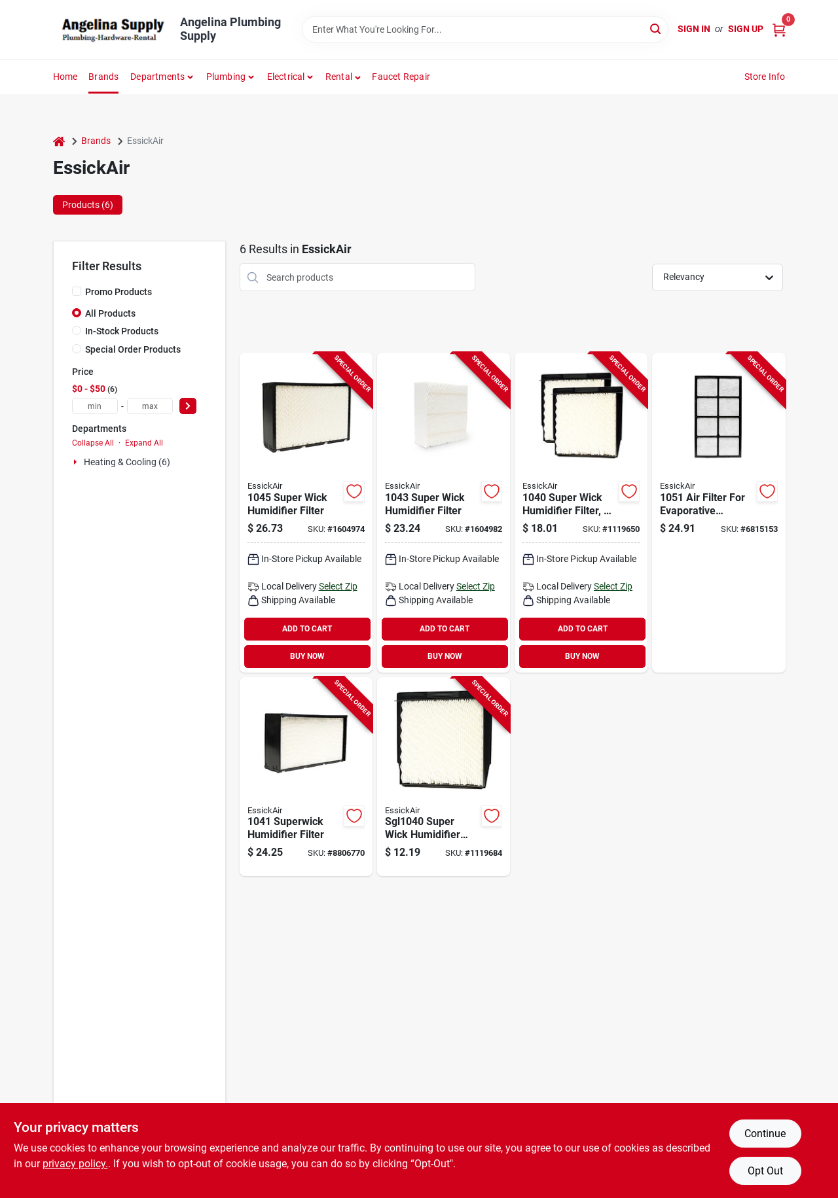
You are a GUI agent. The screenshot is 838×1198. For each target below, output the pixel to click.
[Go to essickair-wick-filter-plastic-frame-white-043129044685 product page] (306, 777)
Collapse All (93, 443)
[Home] (59, 141)
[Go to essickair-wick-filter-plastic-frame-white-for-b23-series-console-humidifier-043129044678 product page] (581, 513)
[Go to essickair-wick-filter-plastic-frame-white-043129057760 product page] (443, 777)
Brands (103, 76)
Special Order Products (133, 349)
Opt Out (765, 1171)
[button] (343, 77)
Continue (765, 1133)
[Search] (656, 28)
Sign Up (745, 29)
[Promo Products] (76, 291)
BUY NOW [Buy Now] (307, 656)
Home (65, 76)
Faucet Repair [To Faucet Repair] (401, 76)
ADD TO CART (307, 628)
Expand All (144, 443)
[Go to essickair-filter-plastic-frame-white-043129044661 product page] (718, 513)
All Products (110, 313)
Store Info (765, 76)
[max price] (150, 406)
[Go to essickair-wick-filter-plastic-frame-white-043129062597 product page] (443, 513)
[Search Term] (485, 29)
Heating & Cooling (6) (127, 462)
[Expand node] (76, 462)
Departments (157, 76)
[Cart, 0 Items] (779, 29)
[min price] (95, 406)
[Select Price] (187, 406)
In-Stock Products (121, 331)
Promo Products (118, 292)
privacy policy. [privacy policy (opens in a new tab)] (75, 1163)
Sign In (694, 29)
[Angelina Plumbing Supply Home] (112, 29)
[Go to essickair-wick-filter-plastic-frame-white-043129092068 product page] (306, 513)
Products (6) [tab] (87, 205)
